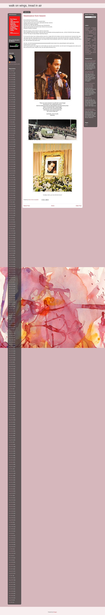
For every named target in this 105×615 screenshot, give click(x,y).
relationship (87, 48)
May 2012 (11, 446)
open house (91, 44)
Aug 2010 (11, 493)
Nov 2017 (11, 299)
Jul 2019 (11, 255)
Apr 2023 (11, 155)
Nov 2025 (11, 86)
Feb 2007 (11, 586)
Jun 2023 (11, 150)
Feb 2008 (11, 560)
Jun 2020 (11, 230)
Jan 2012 (11, 455)
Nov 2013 (11, 406)
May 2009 (11, 526)
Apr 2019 (11, 262)
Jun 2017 (11, 311)
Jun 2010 (11, 497)
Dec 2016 (11, 324)
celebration (87, 30)
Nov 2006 (11, 593)
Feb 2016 (11, 346)
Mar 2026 (11, 77)
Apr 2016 (11, 342)
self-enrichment (90, 50)
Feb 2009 (11, 533)
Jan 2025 (11, 108)
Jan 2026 (11, 82)
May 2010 (11, 500)
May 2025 (11, 99)
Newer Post (27, 205)
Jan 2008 (11, 562)
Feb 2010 (11, 506)
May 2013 (11, 419)
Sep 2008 (11, 544)
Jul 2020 (11, 228)
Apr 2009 (11, 528)
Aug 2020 (11, 226)
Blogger (55, 612)
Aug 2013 (11, 413)
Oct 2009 (11, 515)
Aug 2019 (11, 253)
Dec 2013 (11, 404)
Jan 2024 (11, 135)
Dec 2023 (11, 137)
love (95, 38)
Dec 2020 (11, 217)
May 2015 (11, 366)
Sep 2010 (11, 491)
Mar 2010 (11, 504)
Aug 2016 (11, 333)
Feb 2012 (11, 453)
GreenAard (89, 36)
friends (94, 34)
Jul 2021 (11, 202)
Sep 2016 (11, 331)
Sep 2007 (11, 571)
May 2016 (11, 339)
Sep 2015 (11, 357)
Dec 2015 (11, 351)
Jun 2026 (11, 70)
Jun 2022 (11, 177)
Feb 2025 (11, 106)
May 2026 (11, 73)
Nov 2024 (11, 113)
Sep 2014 (11, 384)
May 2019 (11, 259)
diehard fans (93, 30)
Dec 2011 (11, 457)
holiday (94, 37)
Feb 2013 (11, 426)
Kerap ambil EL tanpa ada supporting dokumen (90, 110)
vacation (87, 52)
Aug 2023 (11, 146)
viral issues (93, 52)
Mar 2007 (11, 584)
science (87, 49)
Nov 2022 (11, 166)
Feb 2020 (11, 239)
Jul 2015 (11, 362)
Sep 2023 (11, 144)
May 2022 (11, 179)
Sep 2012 (11, 437)
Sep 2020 (11, 224)
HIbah (86, 37)
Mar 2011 (11, 477)
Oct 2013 (11, 408)
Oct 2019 (11, 248)
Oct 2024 (11, 115)
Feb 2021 (11, 213)
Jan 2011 (11, 482)
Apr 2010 (11, 502)
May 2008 (11, 553)
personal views (90, 46)
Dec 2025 (11, 84)
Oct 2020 (11, 222)
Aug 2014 (11, 386)
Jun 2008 (11, 551)
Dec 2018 (11, 271)
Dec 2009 (11, 511)
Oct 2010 (11, 488)
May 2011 (11, 473)
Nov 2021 (11, 193)
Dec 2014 (11, 377)
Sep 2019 (11, 250)
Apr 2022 (11, 182)
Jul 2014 (11, 388)
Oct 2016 (11, 328)
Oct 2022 (11, 168)
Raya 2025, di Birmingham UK (88, 98)
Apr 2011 (11, 475)
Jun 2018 (11, 284)
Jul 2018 (11, 282)
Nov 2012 (11, 433)
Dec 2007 (11, 564)
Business (87, 27)
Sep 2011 (11, 464)
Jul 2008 (11, 548)
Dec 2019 (11, 244)
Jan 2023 (11, 162)
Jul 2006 (11, 602)
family (90, 31)
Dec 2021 (11, 190)
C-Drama (93, 27)
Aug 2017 (11, 306)
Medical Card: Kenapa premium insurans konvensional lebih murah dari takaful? (90, 85)
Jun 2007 (11, 577)
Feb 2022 (11, 186)
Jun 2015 (11, 364)
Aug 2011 (11, 466)
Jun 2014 (11, 391)
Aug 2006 (11, 600)
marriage (87, 40)
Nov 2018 (11, 273)
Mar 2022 (11, 184)
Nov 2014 (11, 379)
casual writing (90, 29)
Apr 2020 (11, 235)
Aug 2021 (11, 199)
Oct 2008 (11, 542)
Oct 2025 (11, 88)
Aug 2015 (11, 359)
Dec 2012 (11, 431)
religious (94, 48)
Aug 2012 (11, 440)
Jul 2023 (11, 148)
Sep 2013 (11, 411)
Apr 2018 (11, 288)
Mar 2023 (11, 157)
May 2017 (11, 313)
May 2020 (11, 233)
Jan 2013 (11, 428)
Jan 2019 (11, 268)
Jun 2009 (11, 524)
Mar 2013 (11, 424)
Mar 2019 (11, 264)
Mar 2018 (11, 291)
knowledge (88, 38)
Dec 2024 (11, 110)
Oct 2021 (11, 195)
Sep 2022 (11, 170)
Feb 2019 (11, 266)
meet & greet (92, 41)
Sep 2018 (11, 277)
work (90, 53)
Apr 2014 (11, 395)
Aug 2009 (11, 520)
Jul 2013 (11, 415)
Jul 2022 (11, 175)
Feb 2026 (11, 79)
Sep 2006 (11, 597)
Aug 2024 (11, 119)
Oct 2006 (11, 595)
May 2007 (11, 580)
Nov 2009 (11, 513)
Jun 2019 (11, 257)
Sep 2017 (11, 304)
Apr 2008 (11, 555)
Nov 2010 (11, 486)
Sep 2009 (11, 517)
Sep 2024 (11, 117)
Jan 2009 (11, 535)
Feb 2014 (11, 399)
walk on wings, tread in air (25, 5)
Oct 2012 (11, 435)
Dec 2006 (11, 591)
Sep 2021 (11, 197)
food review (91, 33)
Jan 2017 (11, 322)
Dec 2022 (11, 164)
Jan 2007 (11, 588)
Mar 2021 (11, 210)
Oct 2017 (11, 302)
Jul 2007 (11, 575)
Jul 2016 (11, 335)
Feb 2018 (11, 293)
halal (95, 36)
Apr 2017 (11, 315)
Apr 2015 (11, 368)
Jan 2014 (11, 402)
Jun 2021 (11, 204)
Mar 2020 (11, 237)
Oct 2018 (11, 275)
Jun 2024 (11, 124)
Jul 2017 (11, 308)
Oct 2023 (11, 142)
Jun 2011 (11, 471)
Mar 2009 (11, 531)
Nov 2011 (11, 460)
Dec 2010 (11, 484)
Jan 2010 (11, 508)
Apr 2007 (11, 582)
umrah (94, 51)
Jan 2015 (11, 375)
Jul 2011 (11, 468)
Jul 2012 (11, 442)
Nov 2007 (11, 566)
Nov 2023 (11, 139)
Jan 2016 (11, 348)
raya (95, 47)
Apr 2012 (11, 448)
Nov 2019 (11, 246)
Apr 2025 (11, 101)
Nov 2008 (11, 540)
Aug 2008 (11, 546)
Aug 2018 (11, 279)
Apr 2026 (11, 75)
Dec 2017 (11, 297)
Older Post (78, 205)
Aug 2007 (11, 573)
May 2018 (11, 286)
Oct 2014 (11, 382)
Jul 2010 (11, 495)
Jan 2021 (11, 215)
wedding (86, 53)
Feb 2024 (11, 133)
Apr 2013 (11, 422)
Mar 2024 (11, 130)
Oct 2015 (11, 355)
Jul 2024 (11, 122)
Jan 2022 (11, 188)
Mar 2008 (11, 557)
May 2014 (11, 393)
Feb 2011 (11, 480)
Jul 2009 (11, 522)
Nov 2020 (11, 219)
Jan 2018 (11, 295)
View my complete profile (14, 64)
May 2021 (11, 206)
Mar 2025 (11, 104)
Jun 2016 (11, 337)
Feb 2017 (11, 319)
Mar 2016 (11, 344)
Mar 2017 (11, 317)
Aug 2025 (11, 93)
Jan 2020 (11, 242)
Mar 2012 (11, 451)
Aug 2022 (11, 173)
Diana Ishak (13, 62)
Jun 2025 (11, 97)
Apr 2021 (11, 208)
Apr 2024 (11, 128)
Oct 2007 (11, 568)
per (95, 44)
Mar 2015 (11, 371)
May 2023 (11, 153)
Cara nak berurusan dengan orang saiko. (89, 72)
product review (89, 47)
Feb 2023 (11, 159)
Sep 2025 (11, 90)
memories (87, 42)
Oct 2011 (11, 462)
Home (52, 205)
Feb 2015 (11, 373)
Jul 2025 (11, 95)
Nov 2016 (11, 326)
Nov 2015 (11, 353)
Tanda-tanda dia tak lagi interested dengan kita (90, 61)
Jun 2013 (11, 417)
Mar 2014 (11, 397)
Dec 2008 (11, 537)
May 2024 (11, 126)
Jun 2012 (11, 444)
